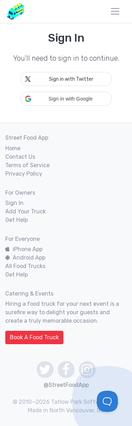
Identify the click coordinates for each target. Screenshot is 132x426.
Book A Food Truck (34, 337)
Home (12, 148)
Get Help (16, 220)
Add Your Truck (25, 211)
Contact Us (20, 156)
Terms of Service (27, 165)
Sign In (14, 203)
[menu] (115, 11)
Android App (25, 257)
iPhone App (24, 249)
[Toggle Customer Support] (107, 401)
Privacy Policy (23, 173)
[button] (66, 99)
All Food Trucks (25, 266)
